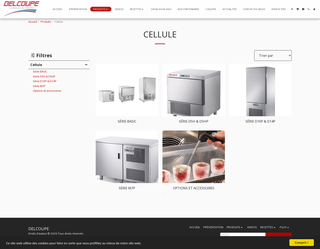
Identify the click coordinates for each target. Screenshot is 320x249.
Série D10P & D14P (45, 81)
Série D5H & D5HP (44, 76)
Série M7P (39, 86)
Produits (46, 21)
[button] (137, 9)
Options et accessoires (47, 91)
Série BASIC (40, 71)
